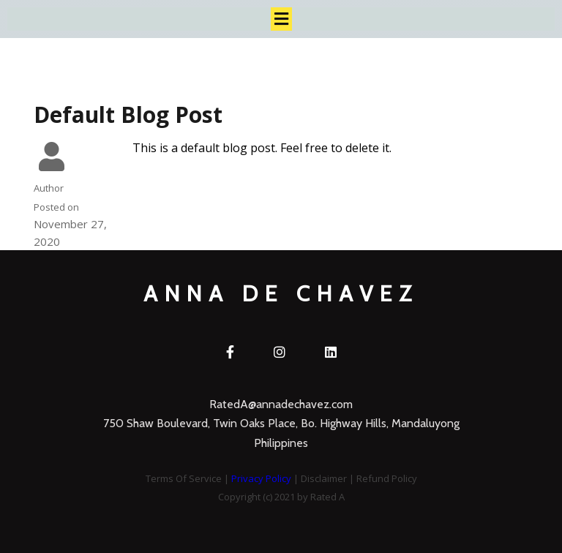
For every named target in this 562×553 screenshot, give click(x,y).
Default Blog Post (128, 114)
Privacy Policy (261, 478)
